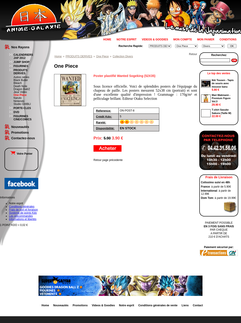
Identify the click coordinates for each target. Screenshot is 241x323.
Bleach (18, 83)
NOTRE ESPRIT (126, 39)
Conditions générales (21, 206)
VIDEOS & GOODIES (155, 39)
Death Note (20, 86)
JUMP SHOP (21, 62)
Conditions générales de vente (157, 305)
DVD (16, 112)
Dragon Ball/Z (22, 89)
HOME (107, 39)
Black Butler (21, 80)
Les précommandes (21, 216)
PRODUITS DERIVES (20, 72)
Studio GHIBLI (22, 104)
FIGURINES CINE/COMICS (23, 118)
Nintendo (19, 101)
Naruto (18, 98)
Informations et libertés (22, 219)
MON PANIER (205, 39)
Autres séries (21, 77)
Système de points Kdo (23, 212)
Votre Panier (21, 153)
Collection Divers (123, 56)
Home (58, 56)
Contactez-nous (23, 138)
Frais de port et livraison (23, 209)
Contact (198, 305)
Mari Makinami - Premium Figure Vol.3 (221, 98)
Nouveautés (20, 127)
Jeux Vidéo (20, 92)
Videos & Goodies (103, 305)
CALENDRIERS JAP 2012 (23, 56)
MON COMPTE (182, 39)
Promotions (20, 132)
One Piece (20, 95)
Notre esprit (126, 305)
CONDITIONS (228, 39)
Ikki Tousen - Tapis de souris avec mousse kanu (223, 83)
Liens (185, 305)
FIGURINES (21, 66)
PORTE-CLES (22, 108)
